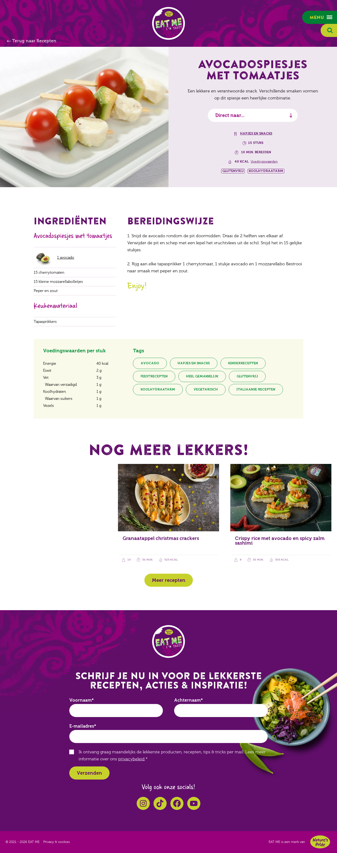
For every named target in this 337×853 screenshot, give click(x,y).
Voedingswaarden (264, 162)
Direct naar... (230, 115)
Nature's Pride (320, 842)
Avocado (150, 363)
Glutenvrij (247, 376)
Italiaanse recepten (255, 389)
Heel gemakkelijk (202, 376)
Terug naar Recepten (34, 41)
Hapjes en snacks (256, 133)
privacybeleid (131, 759)
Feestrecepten (154, 376)
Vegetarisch (206, 389)
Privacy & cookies (56, 842)
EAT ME (168, 23)
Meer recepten (168, 580)
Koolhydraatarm (158, 389)
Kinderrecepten (243, 363)
